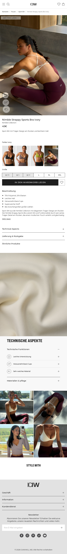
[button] (33, 236)
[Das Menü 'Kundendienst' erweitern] (33, 506)
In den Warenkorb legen (30, 182)
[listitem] (9, 156)
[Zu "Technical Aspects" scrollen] (33, 229)
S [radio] (17, 175)
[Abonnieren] (61, 527)
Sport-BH (21, 12)
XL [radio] (49, 175)
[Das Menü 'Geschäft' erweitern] (33, 492)
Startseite (5, 12)
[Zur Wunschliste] (59, 4)
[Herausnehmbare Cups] (5, 103)
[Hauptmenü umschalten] (3, 4)
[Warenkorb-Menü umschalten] (63, 4)
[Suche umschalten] (8, 4)
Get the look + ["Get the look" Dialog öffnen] (11, 18)
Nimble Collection (9, 123)
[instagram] (27, 535)
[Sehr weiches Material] (5, 110)
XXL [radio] (59, 175)
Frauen (13, 12)
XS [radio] (7, 175)
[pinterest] (33, 535)
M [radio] (28, 175)
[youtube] (44, 535)
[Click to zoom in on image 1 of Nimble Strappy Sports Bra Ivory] (33, 65)
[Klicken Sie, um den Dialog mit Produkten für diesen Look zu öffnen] (16, 407)
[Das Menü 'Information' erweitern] (33, 499)
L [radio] (38, 175)
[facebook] (21, 535)
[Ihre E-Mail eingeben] (30, 528)
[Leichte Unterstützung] (5, 95)
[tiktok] (39, 535)
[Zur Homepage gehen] (33, 4)
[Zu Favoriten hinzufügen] (62, 182)
